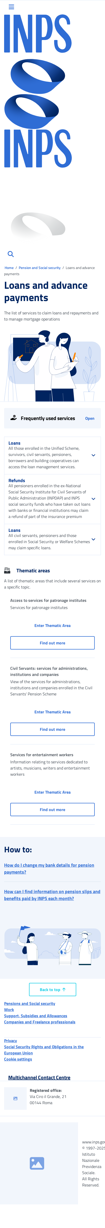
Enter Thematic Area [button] (64, 625)
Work (9, 1009)
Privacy (10, 1040)
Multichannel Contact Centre (39, 1077)
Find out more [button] (67, 643)
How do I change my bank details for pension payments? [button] (49, 868)
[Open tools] (52, 418)
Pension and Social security (40, 267)
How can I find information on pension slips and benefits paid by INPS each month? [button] (52, 895)
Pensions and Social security (29, 1003)
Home (9, 267)
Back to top (52, 989)
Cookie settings (18, 1059)
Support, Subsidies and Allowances (35, 1016)
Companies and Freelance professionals (39, 1022)
